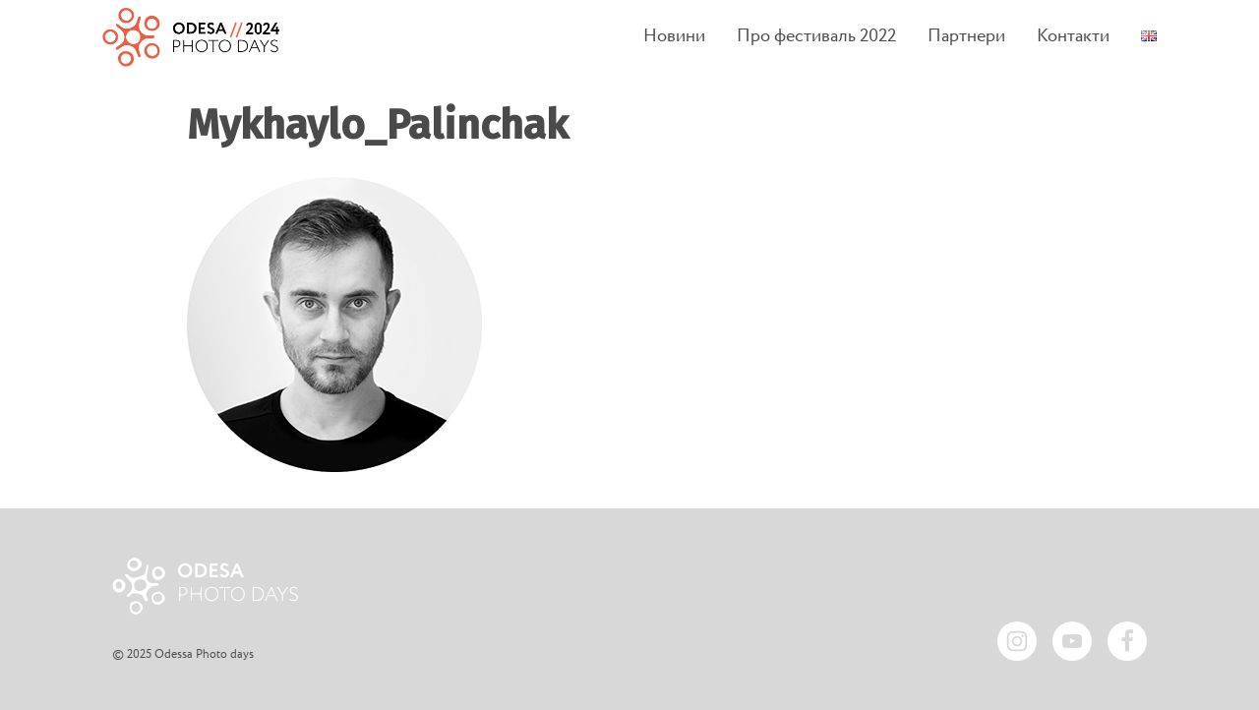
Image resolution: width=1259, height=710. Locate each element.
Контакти (1073, 37)
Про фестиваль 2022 (816, 37)
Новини (674, 37)
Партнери (966, 37)
